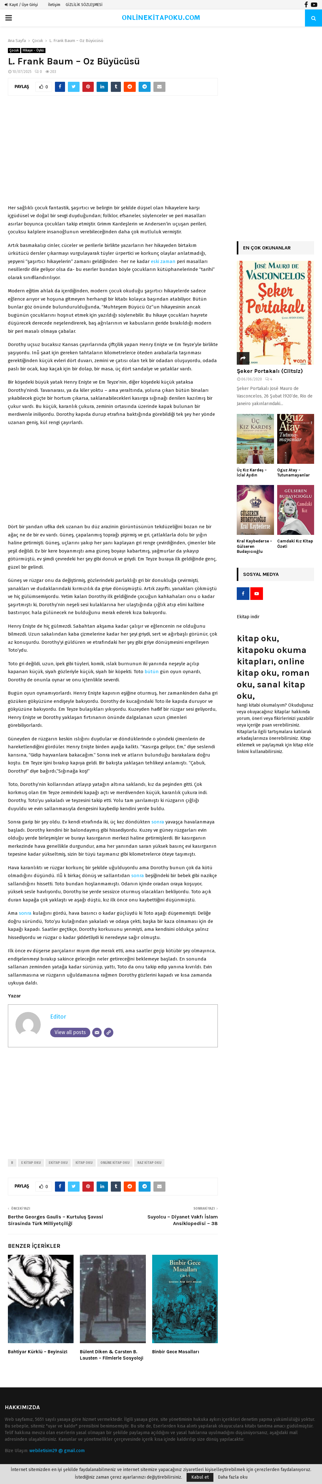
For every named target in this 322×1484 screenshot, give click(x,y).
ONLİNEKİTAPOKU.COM (161, 18)
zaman (168, 261)
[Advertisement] (113, 153)
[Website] (108, 1032)
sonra (158, 822)
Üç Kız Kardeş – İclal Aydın (252, 473)
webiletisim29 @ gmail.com (57, 1450)
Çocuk (14, 50)
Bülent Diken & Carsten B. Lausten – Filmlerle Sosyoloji (111, 1355)
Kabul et (200, 1477)
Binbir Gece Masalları (175, 1352)
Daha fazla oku (232, 1477)
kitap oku (83, 1163)
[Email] (97, 1032)
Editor (58, 1016)
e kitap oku (31, 1163)
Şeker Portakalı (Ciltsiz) (270, 371)
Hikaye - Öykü (33, 50)
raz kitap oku (149, 1163)
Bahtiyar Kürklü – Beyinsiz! (38, 1352)
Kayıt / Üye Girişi (21, 5)
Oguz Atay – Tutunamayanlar (293, 473)
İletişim (54, 5)
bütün (152, 671)
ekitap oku (58, 1163)
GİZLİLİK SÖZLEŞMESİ (84, 5)
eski (155, 261)
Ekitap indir (248, 616)
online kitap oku (114, 1163)
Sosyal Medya (261, 574)
